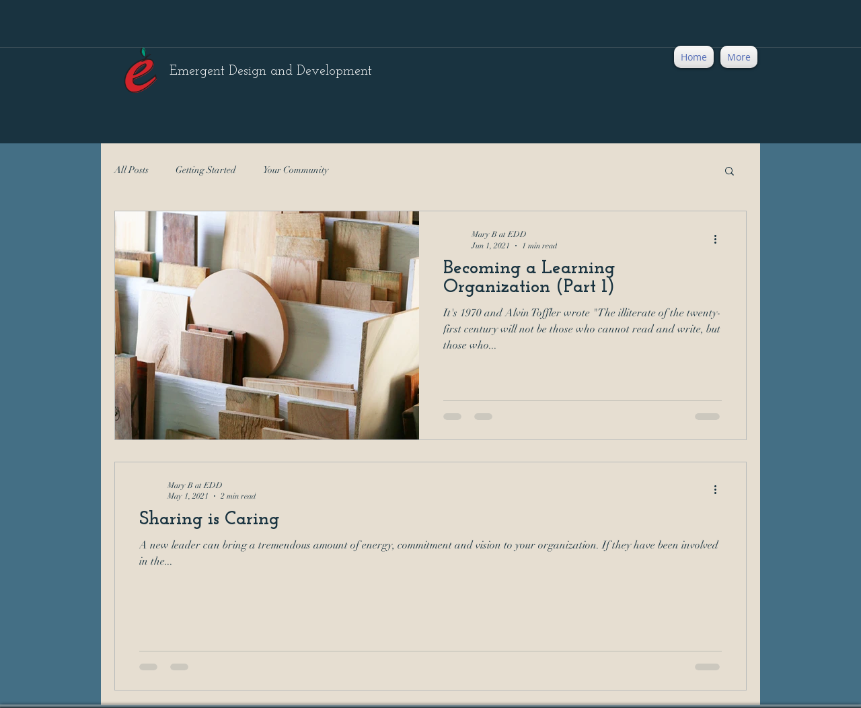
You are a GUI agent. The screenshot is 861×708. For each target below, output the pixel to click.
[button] (729, 172)
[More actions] (720, 239)
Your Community (295, 170)
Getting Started (206, 170)
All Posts (131, 170)
